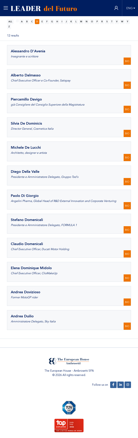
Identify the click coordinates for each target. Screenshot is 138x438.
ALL (10, 21)
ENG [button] (129, 8)
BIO (127, 61)
